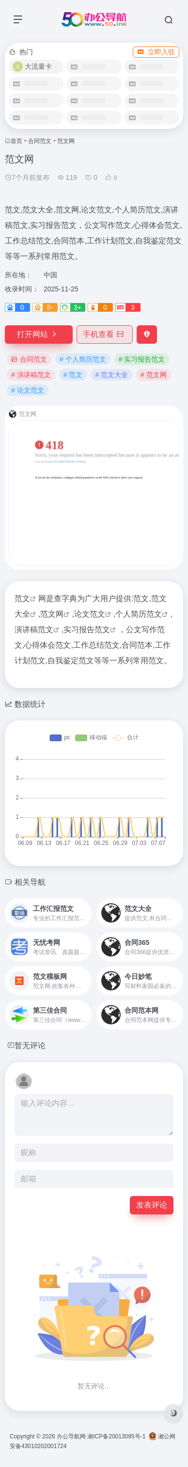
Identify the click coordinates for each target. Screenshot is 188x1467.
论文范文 (89, 614)
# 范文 (73, 375)
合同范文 (39, 141)
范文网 (51, 614)
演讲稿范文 (34, 629)
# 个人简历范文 (83, 359)
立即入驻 (156, 52)
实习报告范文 (86, 629)
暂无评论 (30, 1045)
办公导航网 (71, 1436)
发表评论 (151, 1205)
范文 (22, 598)
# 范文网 (154, 375)
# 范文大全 (111, 375)
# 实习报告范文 (142, 359)
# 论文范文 (27, 390)
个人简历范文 (138, 614)
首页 (16, 141)
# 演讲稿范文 (31, 375)
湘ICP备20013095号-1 (116, 1436)
